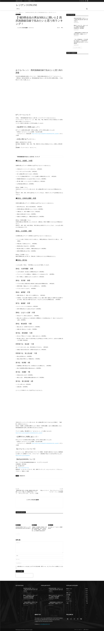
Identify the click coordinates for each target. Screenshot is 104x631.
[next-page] (19, 534)
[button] (86, 8)
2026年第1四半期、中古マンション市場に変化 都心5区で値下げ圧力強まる (81, 19)
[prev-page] (16, 534)
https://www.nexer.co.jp (23, 467)
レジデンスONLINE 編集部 (23, 27)
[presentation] (24, 575)
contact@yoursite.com (45, 624)
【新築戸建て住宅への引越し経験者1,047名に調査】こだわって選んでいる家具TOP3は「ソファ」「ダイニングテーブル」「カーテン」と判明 (27, 492)
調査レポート (21, 12)
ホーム (17, 12)
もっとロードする (77, 47)
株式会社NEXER (22, 475)
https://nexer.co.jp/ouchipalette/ (23, 455)
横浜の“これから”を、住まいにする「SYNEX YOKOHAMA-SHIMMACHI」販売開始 (81, 27)
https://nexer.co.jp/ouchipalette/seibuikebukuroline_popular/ (45, 133)
